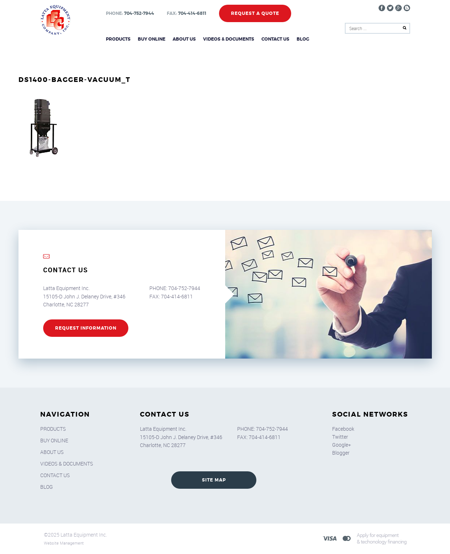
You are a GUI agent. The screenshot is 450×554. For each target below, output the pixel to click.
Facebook (343, 428)
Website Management (64, 543)
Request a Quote (255, 13)
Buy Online (151, 39)
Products (118, 39)
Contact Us (275, 39)
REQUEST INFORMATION (85, 328)
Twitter (340, 436)
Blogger (341, 452)
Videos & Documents (228, 39)
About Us (184, 39)
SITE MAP (214, 480)
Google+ (341, 444)
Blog (303, 39)
